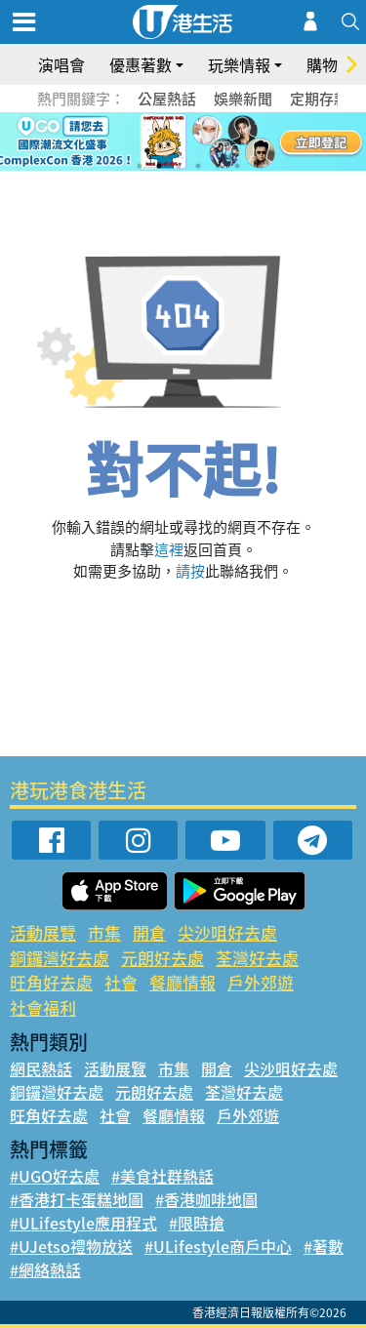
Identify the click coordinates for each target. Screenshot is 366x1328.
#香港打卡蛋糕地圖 (76, 1199)
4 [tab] (198, 166)
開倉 (149, 932)
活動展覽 (43, 932)
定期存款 (319, 98)
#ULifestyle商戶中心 (218, 1246)
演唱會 (61, 64)
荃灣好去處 (257, 958)
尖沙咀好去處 (227, 932)
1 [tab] (139, 166)
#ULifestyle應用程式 (83, 1222)
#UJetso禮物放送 (71, 1246)
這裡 (168, 549)
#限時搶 (196, 1222)
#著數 (324, 1246)
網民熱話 (41, 1068)
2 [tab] (159, 166)
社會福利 (43, 1007)
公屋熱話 (167, 98)
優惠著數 (140, 64)
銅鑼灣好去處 (59, 958)
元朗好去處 (162, 958)
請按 (190, 571)
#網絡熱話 (45, 1269)
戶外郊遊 (260, 982)
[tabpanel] (183, 141)
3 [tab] (178, 166)
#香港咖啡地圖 (206, 1199)
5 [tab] (217, 166)
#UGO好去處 (55, 1175)
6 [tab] (237, 166)
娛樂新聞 (243, 98)
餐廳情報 (182, 982)
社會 (121, 982)
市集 (104, 932)
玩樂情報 (239, 64)
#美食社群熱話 (162, 1175)
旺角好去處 (51, 982)
